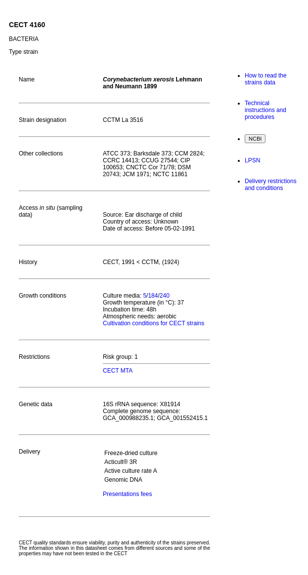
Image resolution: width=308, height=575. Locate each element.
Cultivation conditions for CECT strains (153, 323)
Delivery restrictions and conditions (271, 185)
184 (153, 295)
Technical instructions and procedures (265, 110)
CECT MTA (117, 370)
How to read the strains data (266, 79)
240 (165, 295)
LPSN (252, 160)
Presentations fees (127, 494)
